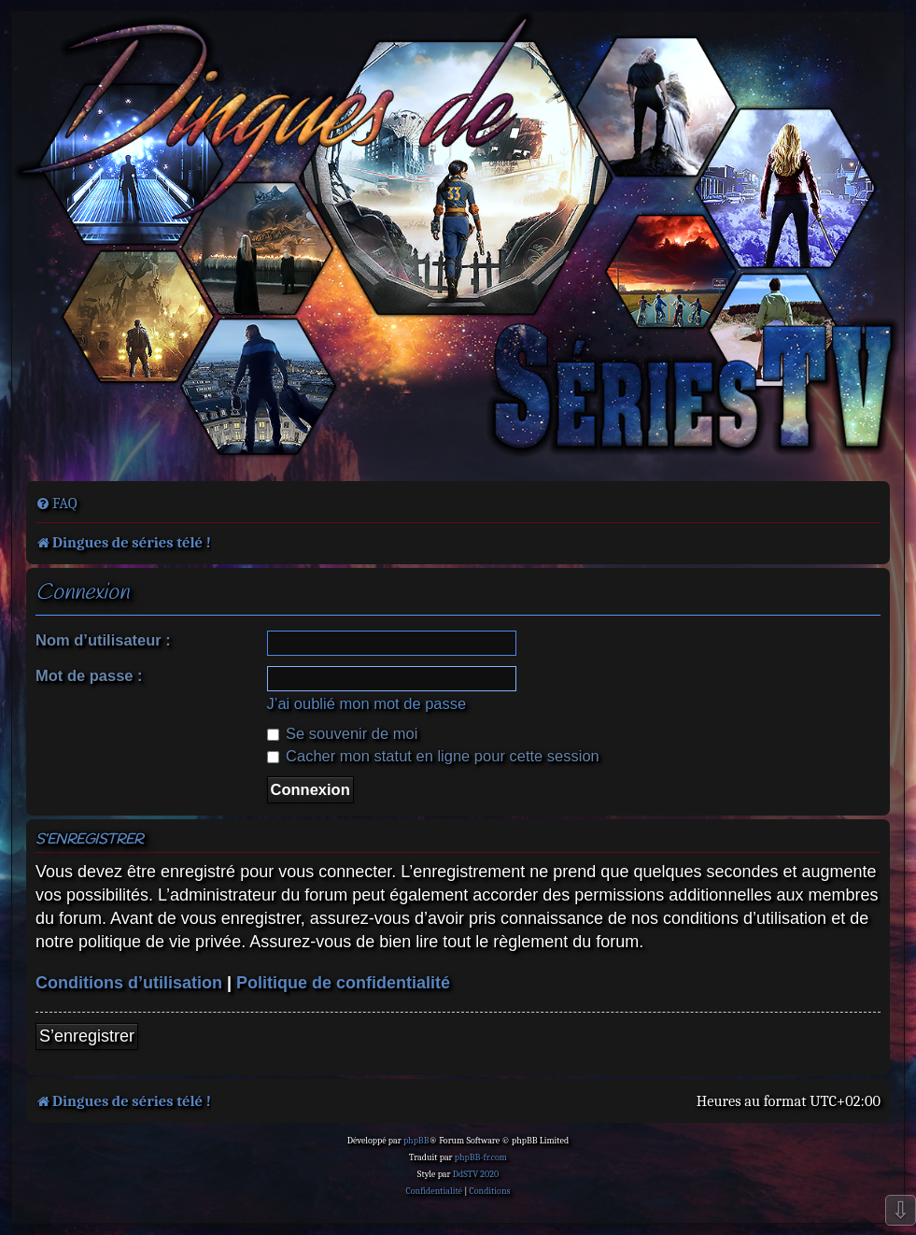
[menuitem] (56, 503)
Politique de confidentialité (343, 982)
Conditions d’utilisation (128, 982)
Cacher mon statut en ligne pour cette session (433, 755)
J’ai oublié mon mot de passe (367, 703)
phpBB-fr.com (481, 1157)
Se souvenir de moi (342, 733)
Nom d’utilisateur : (103, 640)
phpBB (416, 1140)
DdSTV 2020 (476, 1174)
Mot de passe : (89, 675)
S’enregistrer (86, 1036)
